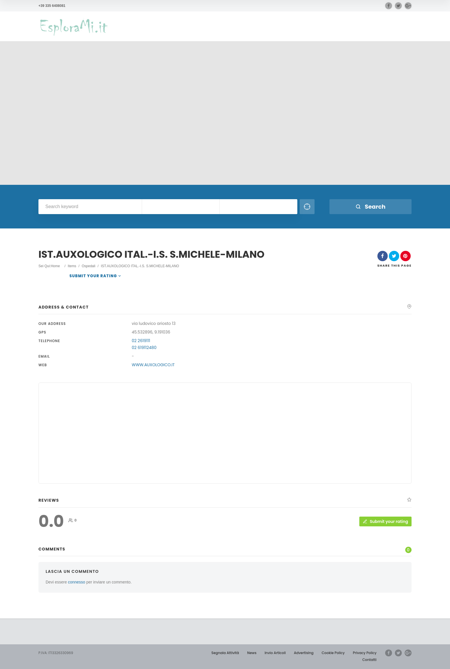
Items (72, 266)
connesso (76, 582)
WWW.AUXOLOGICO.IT (153, 365)
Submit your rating (93, 276)
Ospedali (88, 266)
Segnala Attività (225, 652)
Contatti (369, 659)
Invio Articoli (275, 652)
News (251, 652)
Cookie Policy (333, 652)
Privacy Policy (365, 652)
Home (55, 266)
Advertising (304, 652)
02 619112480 (144, 347)
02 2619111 (141, 341)
